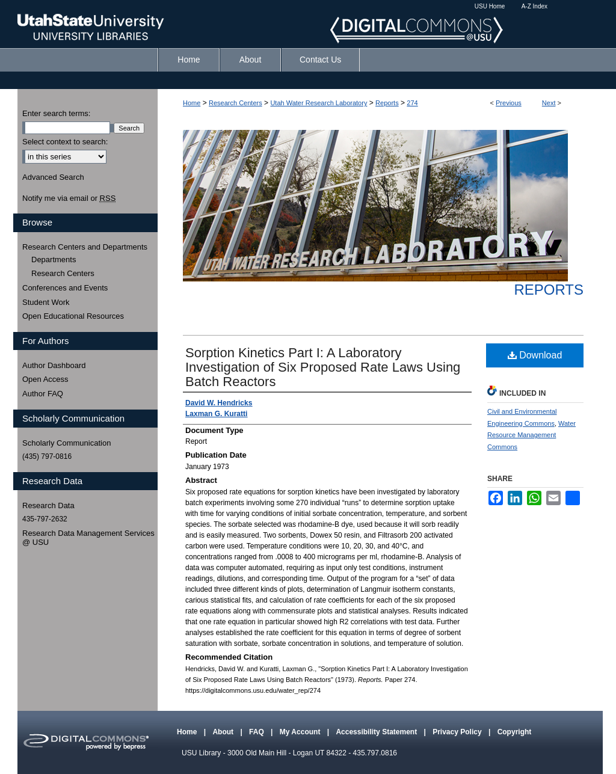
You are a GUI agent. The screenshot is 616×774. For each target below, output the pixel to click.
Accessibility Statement (377, 732)
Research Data (48, 505)
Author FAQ (42, 393)
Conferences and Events (65, 287)
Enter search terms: (56, 113)
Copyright (514, 732)
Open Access (45, 379)
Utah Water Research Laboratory (318, 102)
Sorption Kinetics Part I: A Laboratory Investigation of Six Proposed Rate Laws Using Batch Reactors (322, 367)
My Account (301, 732)
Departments (53, 259)
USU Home (490, 6)
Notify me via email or (69, 198)
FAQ (257, 732)
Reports (387, 102)
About (223, 732)
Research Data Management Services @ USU (88, 538)
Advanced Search (53, 177)
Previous (509, 102)
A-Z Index (534, 6)
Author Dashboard (54, 365)
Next (549, 102)
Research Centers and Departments (84, 246)
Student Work (46, 302)
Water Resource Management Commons (531, 435)
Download (535, 355)
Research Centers (235, 102)
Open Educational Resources (73, 316)
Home (191, 102)
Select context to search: (65, 141)
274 (412, 102)
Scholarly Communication (66, 442)
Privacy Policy (458, 732)
